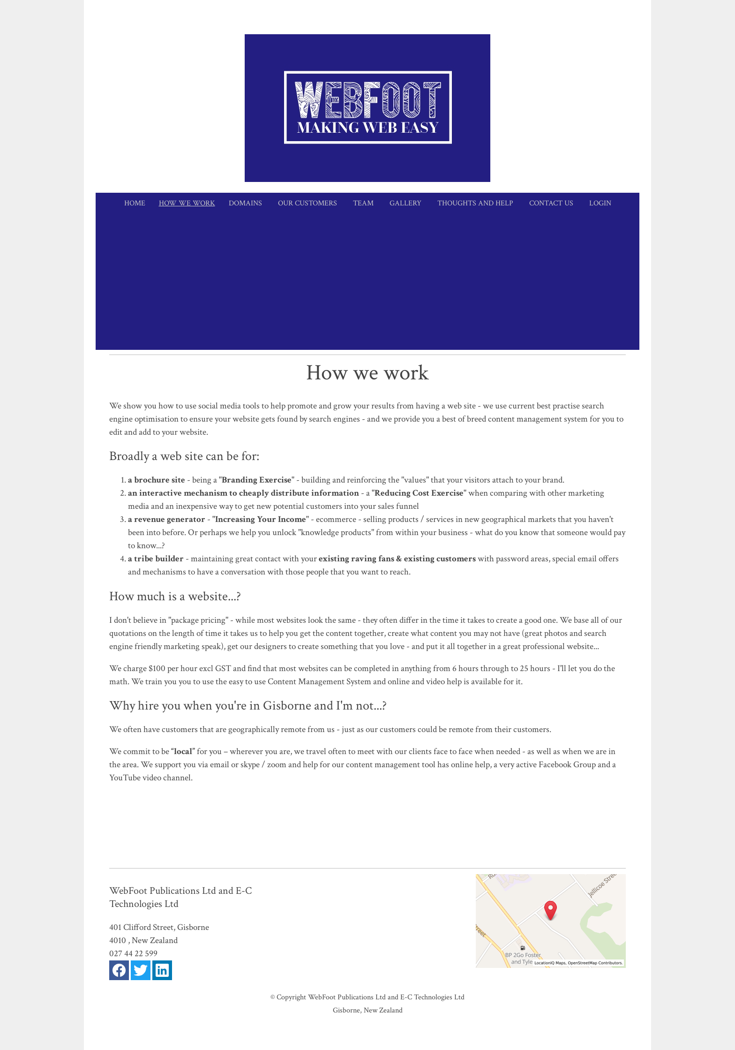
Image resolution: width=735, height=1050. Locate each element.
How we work (187, 203)
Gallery (405, 203)
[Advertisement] (367, 284)
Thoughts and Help (475, 203)
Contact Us (551, 203)
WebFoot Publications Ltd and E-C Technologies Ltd (386, 997)
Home (134, 203)
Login (600, 203)
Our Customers (307, 203)
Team (363, 203)
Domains (245, 203)
